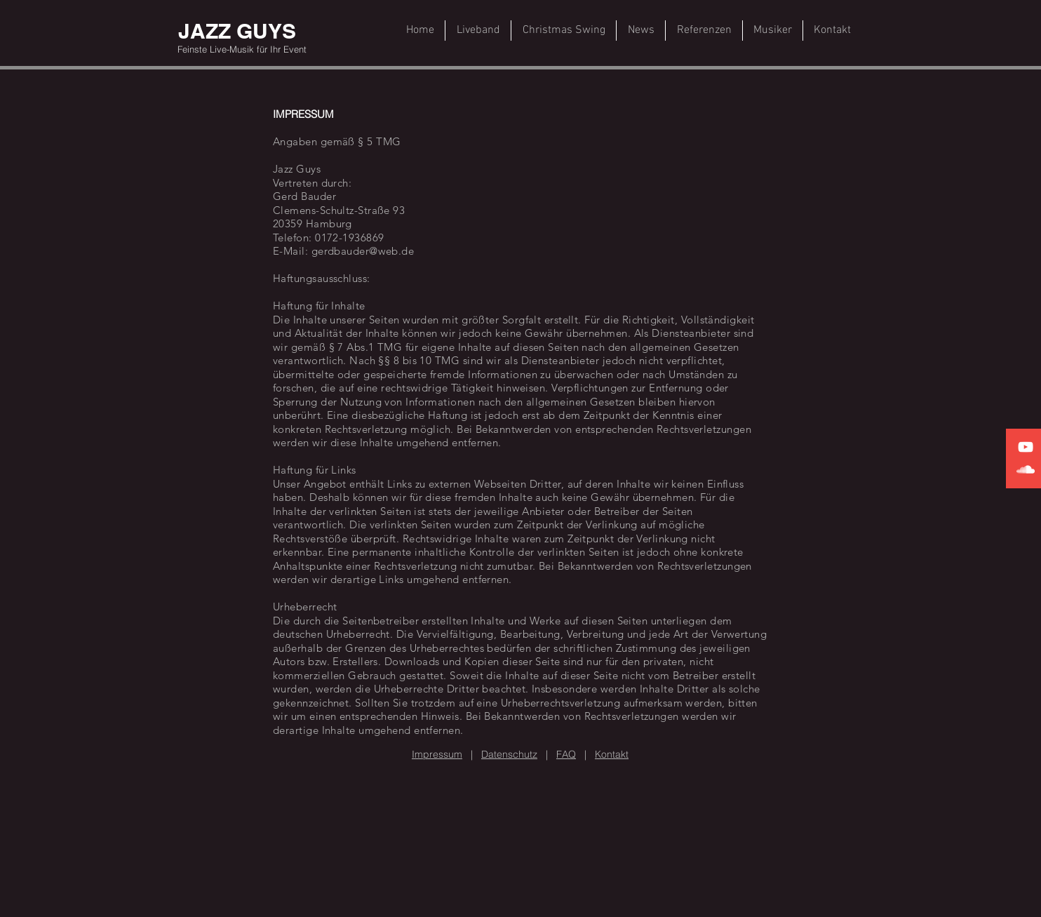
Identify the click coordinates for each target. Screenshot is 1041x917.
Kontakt (612, 754)
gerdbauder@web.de (363, 250)
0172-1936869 (349, 237)
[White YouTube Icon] (1025, 447)
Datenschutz (509, 754)
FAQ (566, 754)
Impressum (437, 754)
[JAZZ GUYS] (237, 30)
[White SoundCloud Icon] (1025, 469)
